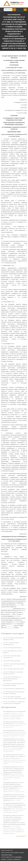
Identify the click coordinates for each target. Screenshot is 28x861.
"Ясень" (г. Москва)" (14, 798)
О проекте (10, 859)
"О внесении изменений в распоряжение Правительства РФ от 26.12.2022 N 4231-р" (14, 725)
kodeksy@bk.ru (18, 857)
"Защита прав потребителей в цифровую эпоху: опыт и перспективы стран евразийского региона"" (14, 808)
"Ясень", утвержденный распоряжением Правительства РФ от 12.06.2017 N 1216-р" (14, 788)
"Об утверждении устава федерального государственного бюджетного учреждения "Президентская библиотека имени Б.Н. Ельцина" (14, 760)
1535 (19, 85)
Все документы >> (21, 837)
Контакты (3, 859)
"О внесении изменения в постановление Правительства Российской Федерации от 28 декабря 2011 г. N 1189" (14, 734)
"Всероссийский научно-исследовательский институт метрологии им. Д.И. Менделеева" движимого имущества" (13, 774)
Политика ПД (17, 859)
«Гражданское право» (6, 854)
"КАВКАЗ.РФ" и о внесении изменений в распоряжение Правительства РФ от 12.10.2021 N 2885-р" (14, 746)
